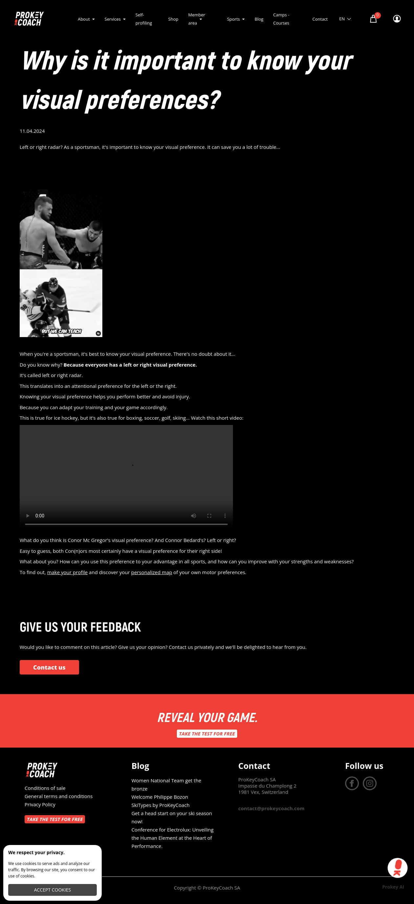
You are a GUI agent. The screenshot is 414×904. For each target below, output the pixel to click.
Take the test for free (207, 733)
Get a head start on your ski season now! (172, 817)
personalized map (151, 572)
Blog (259, 19)
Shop (173, 19)
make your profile (67, 572)
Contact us (49, 667)
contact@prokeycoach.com (271, 808)
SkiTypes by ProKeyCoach (161, 805)
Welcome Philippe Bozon (160, 797)
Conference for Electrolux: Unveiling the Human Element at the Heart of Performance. (173, 837)
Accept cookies (52, 890)
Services (113, 19)
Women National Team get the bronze (166, 784)
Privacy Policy (40, 804)
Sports (233, 19)
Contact (320, 19)
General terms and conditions (59, 796)
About (84, 19)
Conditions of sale (45, 788)
